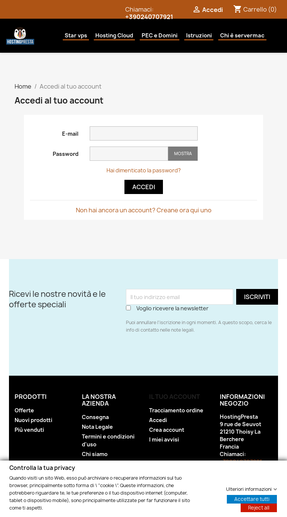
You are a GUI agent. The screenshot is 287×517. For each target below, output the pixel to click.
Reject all (258, 507)
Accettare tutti (251, 498)
